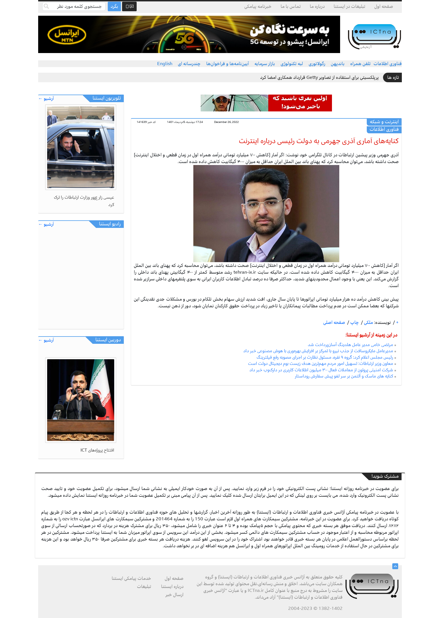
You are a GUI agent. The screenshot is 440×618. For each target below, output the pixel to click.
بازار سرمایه (265, 63)
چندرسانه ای (189, 63)
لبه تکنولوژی (292, 63)
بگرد (114, 6)
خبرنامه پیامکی (258, 6)
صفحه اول (383, 6)
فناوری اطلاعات (387, 63)
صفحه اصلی (334, 322)
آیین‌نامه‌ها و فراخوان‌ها (227, 63)
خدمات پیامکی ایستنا (131, 578)
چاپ (354, 322)
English (164, 63)
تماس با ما (291, 6)
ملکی (368, 322)
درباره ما (317, 6)
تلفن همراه (360, 63)
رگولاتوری (317, 63)
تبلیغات (144, 586)
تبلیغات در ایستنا (349, 6)
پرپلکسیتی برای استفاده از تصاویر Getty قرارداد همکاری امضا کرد (319, 77)
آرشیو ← (46, 98)
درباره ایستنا (172, 586)
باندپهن (338, 63)
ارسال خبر (175, 594)
